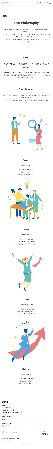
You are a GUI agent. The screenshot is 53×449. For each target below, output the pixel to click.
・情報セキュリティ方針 (8, 410)
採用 (3, 420)
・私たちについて (6, 426)
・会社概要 (4, 405)
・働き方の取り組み (7, 423)
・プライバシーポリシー (8, 408)
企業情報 (5, 402)
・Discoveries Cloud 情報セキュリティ (12, 412)
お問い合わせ (42, 2)
